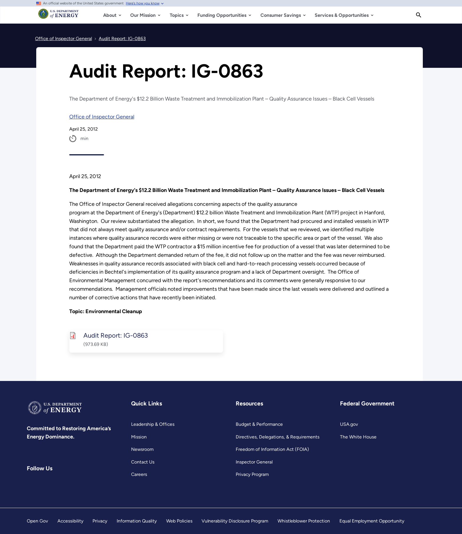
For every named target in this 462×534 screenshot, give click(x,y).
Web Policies (179, 521)
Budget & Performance (259, 424)
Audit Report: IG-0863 (115, 335)
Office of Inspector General (101, 117)
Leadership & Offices (152, 424)
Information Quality (137, 521)
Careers (139, 474)
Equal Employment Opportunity (371, 521)
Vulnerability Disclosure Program (235, 521)
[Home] (58, 16)
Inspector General (254, 462)
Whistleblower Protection (304, 521)
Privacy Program (252, 474)
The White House (358, 437)
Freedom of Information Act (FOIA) (272, 449)
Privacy (100, 521)
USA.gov (349, 424)
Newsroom (142, 449)
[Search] (419, 15)
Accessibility (70, 521)
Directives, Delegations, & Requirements (277, 437)
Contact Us (142, 462)
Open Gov (37, 521)
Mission (139, 437)
